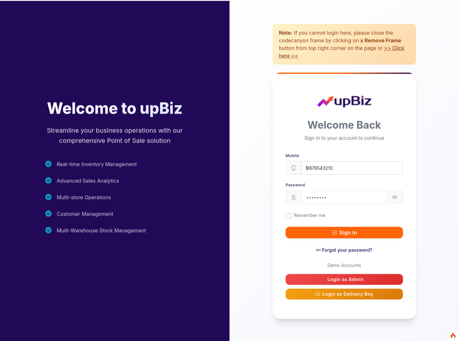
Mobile (292, 163)
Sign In (344, 240)
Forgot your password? (344, 257)
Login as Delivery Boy (344, 301)
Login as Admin (345, 286)
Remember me (309, 222)
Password (295, 192)
